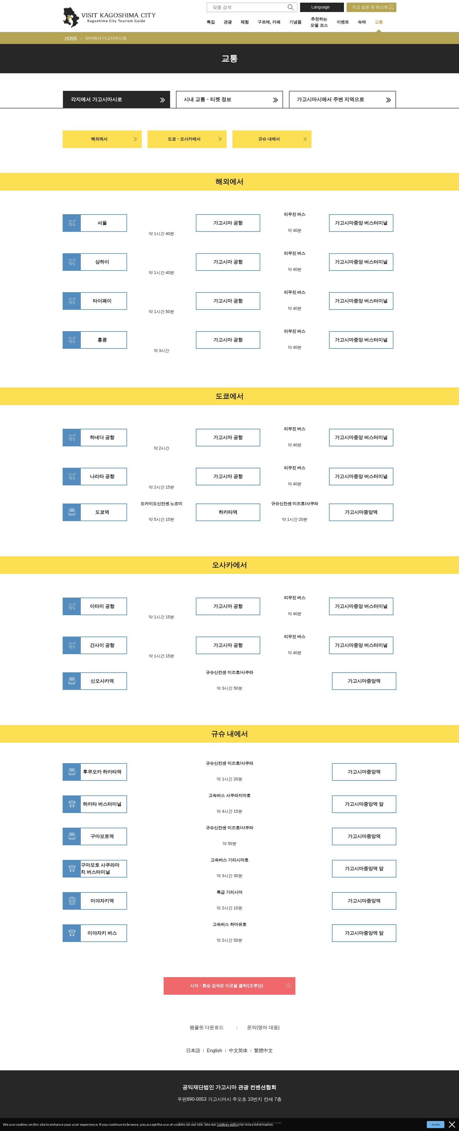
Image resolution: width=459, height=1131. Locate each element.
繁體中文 (263, 1050)
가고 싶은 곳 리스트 (370, 7)
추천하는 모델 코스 (319, 22)
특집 (211, 22)
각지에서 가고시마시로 (106, 38)
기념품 (295, 22)
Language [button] (320, 7)
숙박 (362, 22)
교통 (379, 22)
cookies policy (228, 1124)
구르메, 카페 (269, 22)
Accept (435, 1124)
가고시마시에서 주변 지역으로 (330, 99)
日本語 (193, 1050)
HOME (71, 38)
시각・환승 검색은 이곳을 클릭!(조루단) (226, 985)
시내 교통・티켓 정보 (207, 99)
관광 (228, 22)
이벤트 (343, 22)
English (214, 1050)
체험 (245, 22)
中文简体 (238, 1050)
